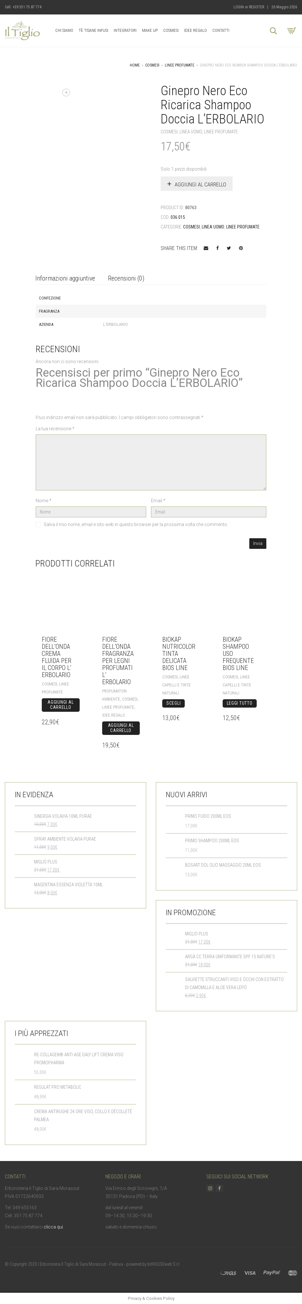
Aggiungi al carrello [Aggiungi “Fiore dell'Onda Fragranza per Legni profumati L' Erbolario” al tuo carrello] (121, 728)
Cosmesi (171, 30)
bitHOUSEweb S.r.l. (163, 1264)
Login (239, 7)
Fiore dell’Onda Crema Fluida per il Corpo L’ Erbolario (56, 657)
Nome (43, 500)
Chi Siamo (64, 30)
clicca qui (53, 1226)
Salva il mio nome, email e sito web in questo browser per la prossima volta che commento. (136, 524)
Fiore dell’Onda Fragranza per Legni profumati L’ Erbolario (118, 661)
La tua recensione (55, 428)
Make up (150, 30)
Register (256, 7)
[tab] (65, 278)
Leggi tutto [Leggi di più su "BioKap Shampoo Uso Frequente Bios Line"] (240, 703)
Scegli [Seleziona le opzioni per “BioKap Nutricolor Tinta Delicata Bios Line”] (173, 703)
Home (135, 65)
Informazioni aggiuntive (65, 278)
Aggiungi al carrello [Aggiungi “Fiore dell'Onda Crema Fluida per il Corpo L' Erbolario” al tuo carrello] (61, 705)
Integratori (125, 30)
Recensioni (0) (126, 278)
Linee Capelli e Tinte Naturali (176, 684)
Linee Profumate (179, 65)
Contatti (220, 30)
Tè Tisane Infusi (93, 30)
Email (158, 500)
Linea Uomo (191, 131)
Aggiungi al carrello (200, 184)
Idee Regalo (195, 30)
